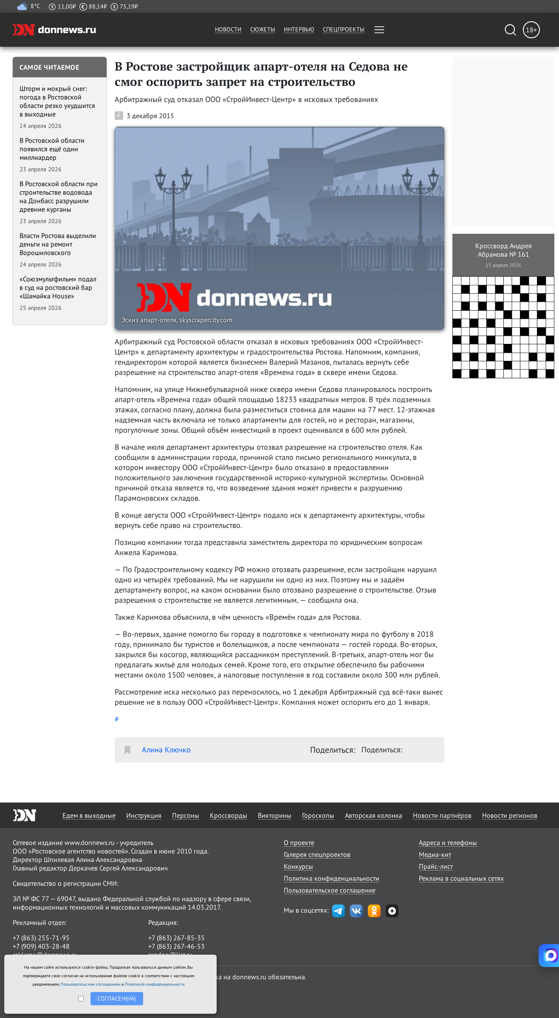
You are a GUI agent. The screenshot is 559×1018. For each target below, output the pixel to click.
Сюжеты (262, 29)
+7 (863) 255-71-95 (41, 937)
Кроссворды (228, 815)
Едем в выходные (89, 815)
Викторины (274, 815)
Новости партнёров (442, 815)
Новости (228, 29)
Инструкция (143, 815)
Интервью (299, 29)
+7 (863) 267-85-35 (176, 937)
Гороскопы (318, 815)
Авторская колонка (373, 815)
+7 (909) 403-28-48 (41, 946)
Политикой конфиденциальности (154, 984)
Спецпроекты (343, 29)
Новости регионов (509, 815)
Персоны (185, 815)
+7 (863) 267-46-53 (176, 946)
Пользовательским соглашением (90, 984)
